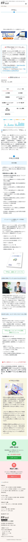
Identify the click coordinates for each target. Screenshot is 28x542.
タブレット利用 (11, 504)
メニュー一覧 (20, 89)
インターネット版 (6, 531)
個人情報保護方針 (10, 523)
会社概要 (3, 523)
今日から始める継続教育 (6, 529)
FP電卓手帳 (3, 507)
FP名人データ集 (4, 502)
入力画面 (8, 93)
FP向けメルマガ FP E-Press (7, 536)
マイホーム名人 (4, 495)
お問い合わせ (14, 457)
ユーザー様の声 (20, 102)
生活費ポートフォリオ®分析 (7, 103)
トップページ (4, 482)
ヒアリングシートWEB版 (20, 97)
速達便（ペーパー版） (7, 533)
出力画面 (20, 93)
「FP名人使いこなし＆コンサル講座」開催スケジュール (14, 331)
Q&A (15, 525)
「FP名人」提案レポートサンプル (14, 272)
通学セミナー (5, 534)
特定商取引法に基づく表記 (7, 525)
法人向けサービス (5, 514)
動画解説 (8, 97)
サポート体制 (4, 499)
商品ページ (14, 476)
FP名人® (3, 485)
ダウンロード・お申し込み (7, 510)
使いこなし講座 (20, 108)
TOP (2, 6)
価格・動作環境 (8, 109)
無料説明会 (7, 114)
